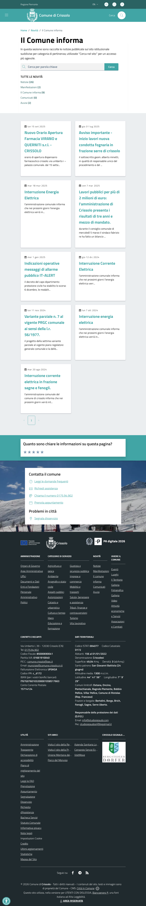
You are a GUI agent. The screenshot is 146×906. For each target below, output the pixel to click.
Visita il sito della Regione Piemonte (67, 744)
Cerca (111, 67)
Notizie (97, 566)
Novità (32, 30)
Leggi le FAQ (27, 781)
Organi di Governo (30, 566)
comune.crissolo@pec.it (40, 661)
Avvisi (96, 592)
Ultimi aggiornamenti (32, 849)
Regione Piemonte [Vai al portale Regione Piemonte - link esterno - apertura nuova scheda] (29, 4)
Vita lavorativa (77, 623)
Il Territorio (117, 580)
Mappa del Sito (29, 859)
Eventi (114, 569)
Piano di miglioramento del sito (30, 770)
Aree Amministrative (32, 571)
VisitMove (79, 755)
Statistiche (26, 854)
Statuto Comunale (30, 823)
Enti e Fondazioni (30, 587)
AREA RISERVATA (71, 901)
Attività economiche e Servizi (117, 611)
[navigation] (6, 15)
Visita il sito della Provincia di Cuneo (67, 750)
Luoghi (114, 574)
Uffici (23, 576)
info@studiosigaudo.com (95, 720)
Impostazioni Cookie (31, 838)
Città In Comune (85, 888)
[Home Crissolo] (50, 15)
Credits (24, 844)
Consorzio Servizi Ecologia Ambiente (93, 750)
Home (24, 30)
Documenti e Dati (30, 581)
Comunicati (99, 587)
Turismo (74, 618)
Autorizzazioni (55, 597)
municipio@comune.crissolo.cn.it (45, 665)
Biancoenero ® (100, 893)
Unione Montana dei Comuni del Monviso (70, 755)
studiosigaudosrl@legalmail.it (96, 724)
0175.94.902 (32, 650)
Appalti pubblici (56, 592)
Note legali (26, 833)
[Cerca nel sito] (121, 15)
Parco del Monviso (58, 760)
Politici (24, 602)
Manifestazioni (101, 571)
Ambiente (53, 576)
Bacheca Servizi (29, 817)
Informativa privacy (31, 828)
